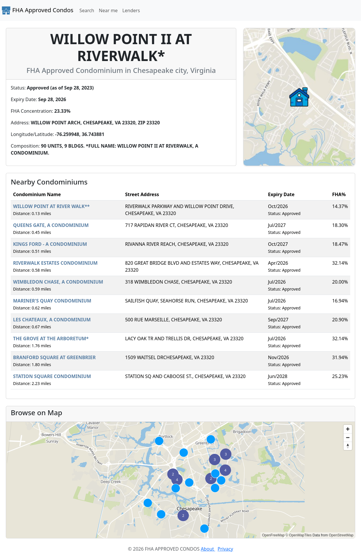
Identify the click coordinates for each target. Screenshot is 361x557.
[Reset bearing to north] (348, 446)
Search (86, 10)
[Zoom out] (348, 437)
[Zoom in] (348, 429)
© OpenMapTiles (298, 535)
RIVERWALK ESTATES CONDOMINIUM (55, 263)
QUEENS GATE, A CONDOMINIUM (51, 225)
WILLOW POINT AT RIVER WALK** (51, 206)
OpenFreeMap (273, 535)
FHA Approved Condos (37, 10)
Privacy (225, 549)
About (208, 549)
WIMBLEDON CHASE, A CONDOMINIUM (58, 282)
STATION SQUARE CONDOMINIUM (52, 376)
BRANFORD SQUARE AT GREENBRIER (54, 357)
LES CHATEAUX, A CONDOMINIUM (52, 319)
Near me (108, 10)
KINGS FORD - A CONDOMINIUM (50, 244)
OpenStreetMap (341, 535)
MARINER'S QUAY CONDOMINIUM (52, 301)
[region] (180, 480)
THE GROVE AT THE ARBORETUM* (51, 338)
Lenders (131, 10)
